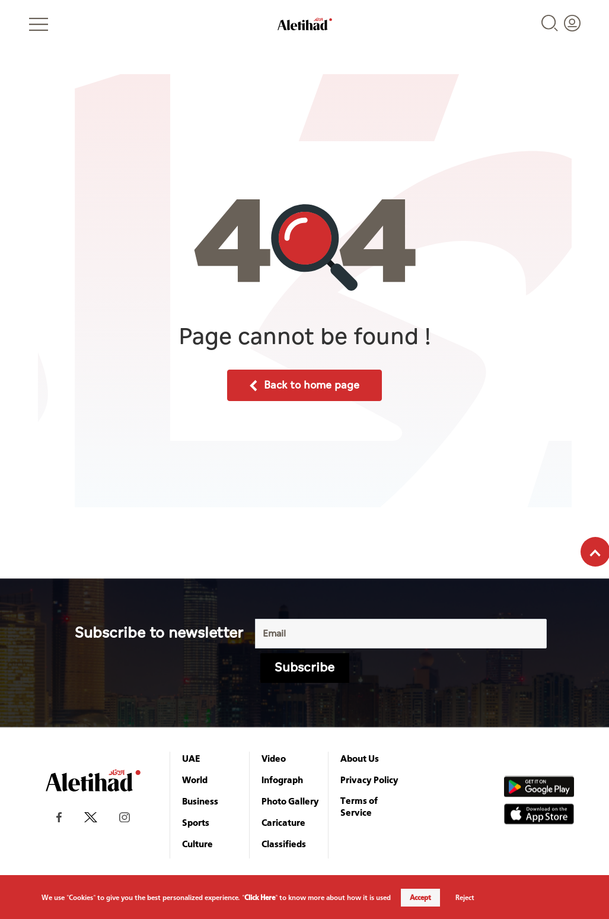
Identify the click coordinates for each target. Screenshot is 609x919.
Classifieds (284, 844)
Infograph (282, 780)
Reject (464, 897)
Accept (420, 897)
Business (200, 801)
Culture (197, 844)
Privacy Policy (369, 780)
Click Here (259, 897)
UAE (191, 758)
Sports (195, 822)
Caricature (283, 822)
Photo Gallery (290, 801)
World (195, 780)
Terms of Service (359, 806)
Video (274, 758)
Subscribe (304, 668)
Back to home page (304, 385)
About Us (359, 758)
